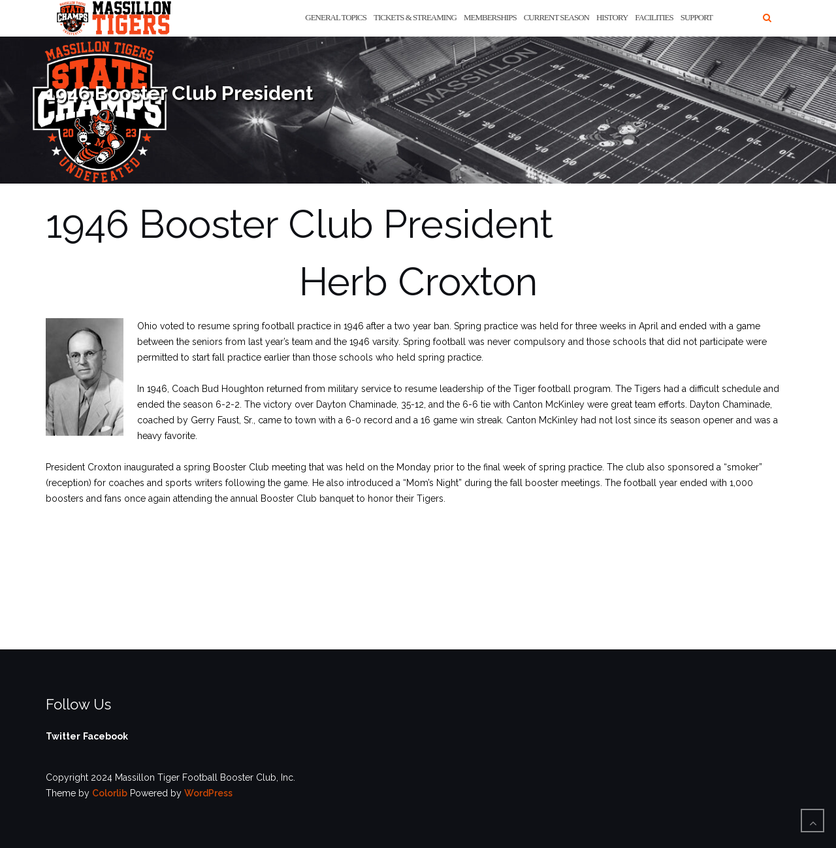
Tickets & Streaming (415, 17)
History (612, 17)
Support (697, 17)
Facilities (654, 17)
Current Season (556, 17)
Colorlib (109, 793)
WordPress (208, 793)
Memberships (490, 17)
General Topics (335, 17)
